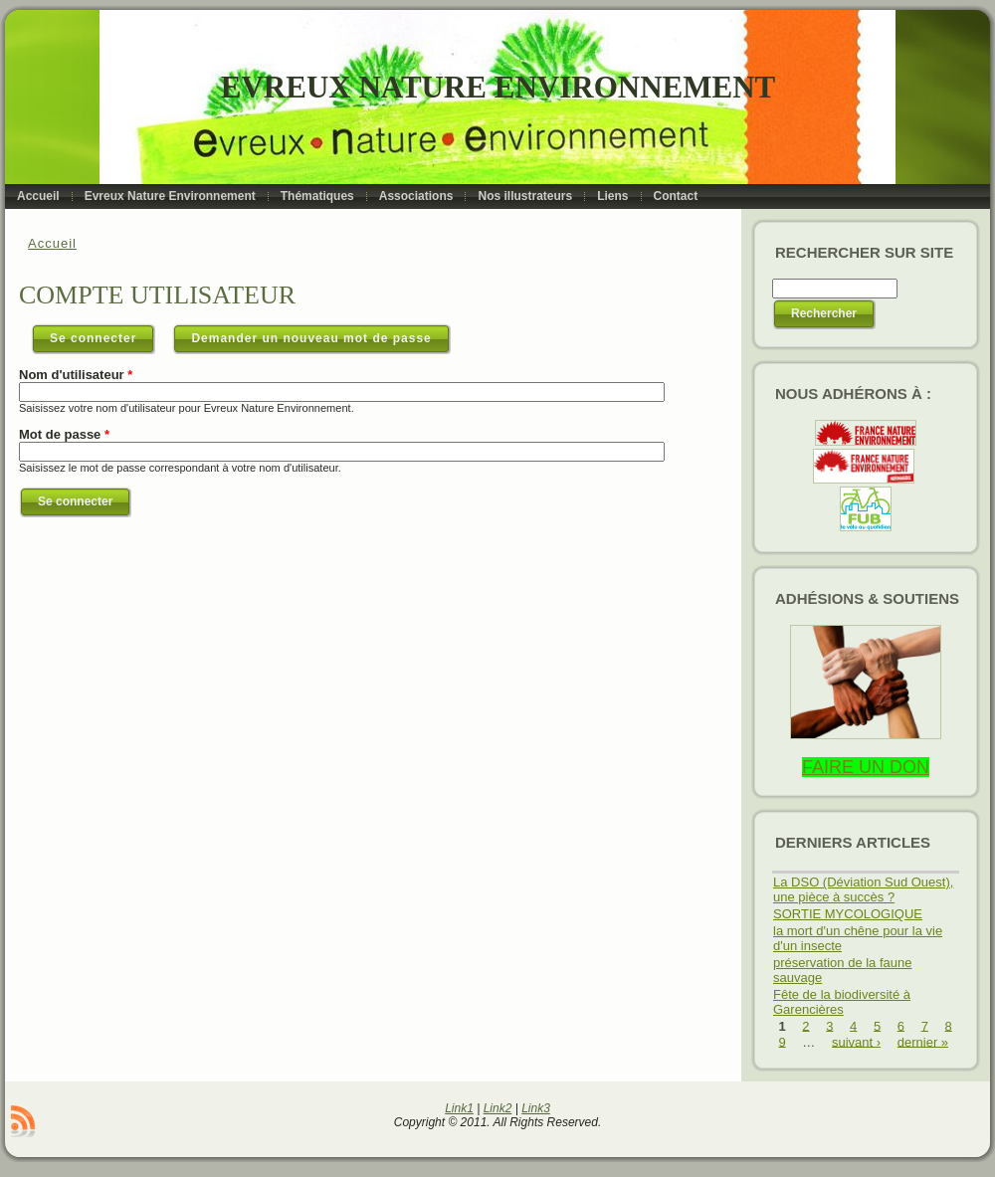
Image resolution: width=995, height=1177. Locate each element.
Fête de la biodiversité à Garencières (841, 1002)
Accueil (52, 243)
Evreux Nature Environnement (498, 87)
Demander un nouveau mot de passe (311, 338)
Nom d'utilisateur (75, 374)
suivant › (856, 1041)
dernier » (922, 1041)
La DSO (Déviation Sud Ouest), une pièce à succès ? (863, 889)
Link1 (459, 1108)
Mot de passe (64, 434)
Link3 (535, 1108)
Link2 (498, 1108)
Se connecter (102, 334)
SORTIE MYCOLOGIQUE (847, 913)
